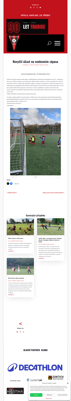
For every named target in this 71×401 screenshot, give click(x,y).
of (35, 177)
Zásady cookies (48, 398)
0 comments (45, 65)
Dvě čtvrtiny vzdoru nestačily (16, 278)
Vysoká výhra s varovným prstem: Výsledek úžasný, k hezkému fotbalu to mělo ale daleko (50, 240)
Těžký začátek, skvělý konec (15, 238)
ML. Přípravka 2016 (37, 65)
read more (11, 251)
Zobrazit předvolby (62, 395)
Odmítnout (49, 395)
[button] (68, 383)
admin (25, 65)
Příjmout (36, 395)
